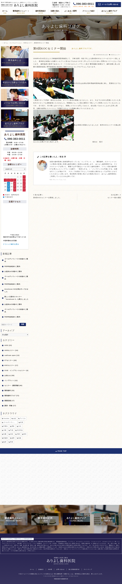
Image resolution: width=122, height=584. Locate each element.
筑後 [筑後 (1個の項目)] (19, 438)
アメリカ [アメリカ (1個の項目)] (23, 418)
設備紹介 (41, 569)
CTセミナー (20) (10, 360)
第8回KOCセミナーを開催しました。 (47, 197)
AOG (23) (8, 345)
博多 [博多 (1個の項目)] (13, 426)
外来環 (50, 569)
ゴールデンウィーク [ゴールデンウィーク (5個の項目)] (10, 422)
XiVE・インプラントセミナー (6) (16, 370)
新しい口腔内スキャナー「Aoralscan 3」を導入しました (16, 298)
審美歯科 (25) (9, 390)
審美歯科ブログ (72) (11, 395)
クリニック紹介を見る (11, 244)
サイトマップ (88, 569)
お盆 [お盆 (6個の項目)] (14, 418)
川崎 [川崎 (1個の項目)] (4, 430)
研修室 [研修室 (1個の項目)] (5, 438)
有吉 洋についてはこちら (58, 179)
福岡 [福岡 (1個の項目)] (13, 438)
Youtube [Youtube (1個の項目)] (6, 418)
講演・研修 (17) (10, 405)
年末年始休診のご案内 (12, 266)
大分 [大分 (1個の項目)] (19, 426)
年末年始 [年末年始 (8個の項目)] (20, 430)
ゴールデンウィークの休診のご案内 (16, 260)
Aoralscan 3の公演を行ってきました (16, 290)
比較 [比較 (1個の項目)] (11, 434)
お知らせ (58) (9, 375)
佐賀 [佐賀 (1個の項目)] (21, 422)
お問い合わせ (60, 569)
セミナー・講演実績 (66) (13, 385)
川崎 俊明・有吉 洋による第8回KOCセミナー (89, 58)
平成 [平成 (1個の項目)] (11, 430)
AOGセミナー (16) (11, 350)
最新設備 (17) (9, 400)
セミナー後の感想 (114, 197)
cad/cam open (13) (12, 355)
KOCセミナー (116, 55)
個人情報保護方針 (74, 569)
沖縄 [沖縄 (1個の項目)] (18, 434)
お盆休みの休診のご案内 (13, 271)
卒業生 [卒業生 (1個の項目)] (5, 426)
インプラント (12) (11, 380)
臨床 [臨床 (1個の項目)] (4, 442)
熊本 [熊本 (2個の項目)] (24, 434)
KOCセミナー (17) (11, 365)
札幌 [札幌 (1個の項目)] (4, 434)
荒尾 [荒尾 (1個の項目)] (11, 442)
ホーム (32, 569)
